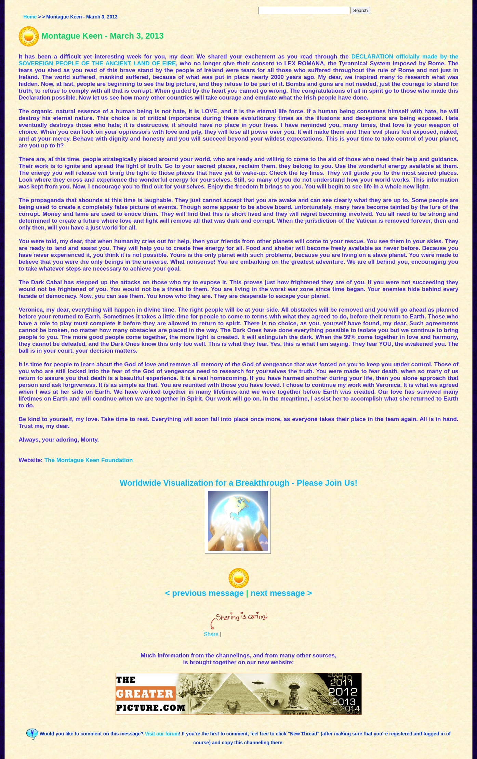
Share (211, 634)
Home (30, 16)
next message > (281, 593)
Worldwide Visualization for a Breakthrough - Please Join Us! (238, 482)
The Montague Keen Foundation (88, 460)
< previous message (204, 593)
